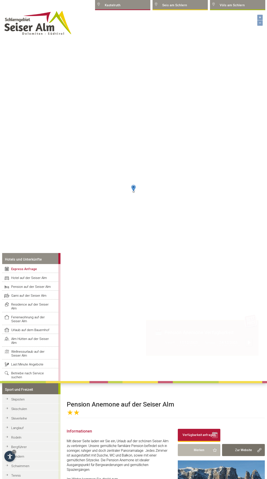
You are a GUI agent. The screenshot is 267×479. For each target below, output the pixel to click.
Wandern (17, 456)
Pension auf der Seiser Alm (31, 287)
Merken (199, 450)
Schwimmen (20, 466)
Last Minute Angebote (27, 364)
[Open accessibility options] (9, 456)
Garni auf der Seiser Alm (28, 296)
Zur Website (243, 450)
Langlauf (17, 428)
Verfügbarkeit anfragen (199, 435)
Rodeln (16, 437)
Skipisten (18, 399)
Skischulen (19, 409)
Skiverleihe (19, 418)
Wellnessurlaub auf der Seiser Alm (27, 353)
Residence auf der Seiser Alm (30, 306)
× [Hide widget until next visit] (14, 451)
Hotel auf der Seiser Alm (29, 278)
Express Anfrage (24, 269)
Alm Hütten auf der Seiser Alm (30, 341)
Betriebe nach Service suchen (27, 375)
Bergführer (19, 447)
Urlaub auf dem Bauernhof (30, 330)
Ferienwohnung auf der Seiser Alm (28, 319)
